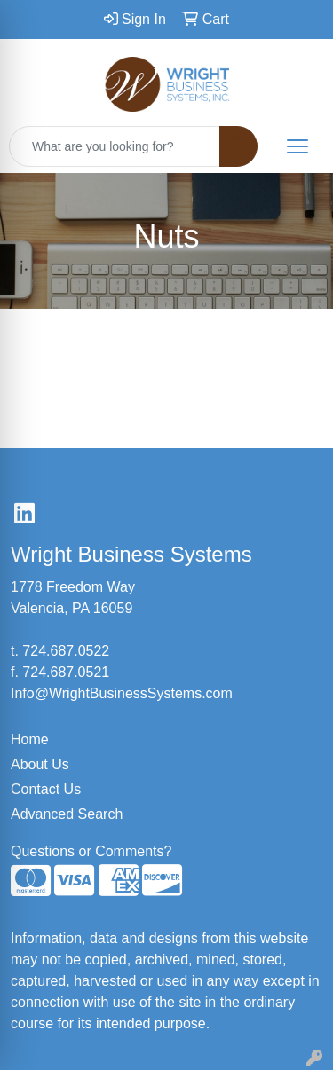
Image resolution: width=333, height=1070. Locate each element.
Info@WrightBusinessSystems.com (122, 693)
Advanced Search (67, 814)
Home (30, 739)
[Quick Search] (114, 146)
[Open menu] (297, 146)
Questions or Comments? (91, 851)
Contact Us (46, 789)
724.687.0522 (65, 650)
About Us (40, 764)
